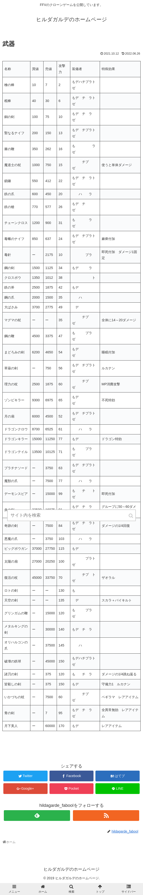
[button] (131, 516)
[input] (71, 515)
